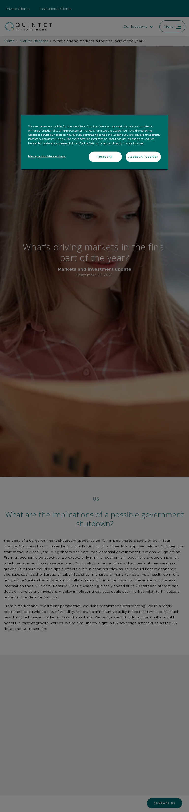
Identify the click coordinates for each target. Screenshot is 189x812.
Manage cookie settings (47, 156)
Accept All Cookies (143, 156)
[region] (94, 142)
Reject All (105, 156)
